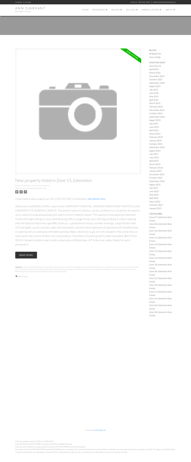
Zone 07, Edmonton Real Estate (33, 267)
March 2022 (154, 201)
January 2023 (155, 171)
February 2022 (156, 205)
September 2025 (157, 83)
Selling (130, 9)
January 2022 (155, 208)
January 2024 (155, 140)
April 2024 (154, 130)
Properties (98, 9)
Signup (18, 2)
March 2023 (154, 164)
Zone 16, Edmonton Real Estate (24, 269)
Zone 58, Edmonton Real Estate (57, 271)
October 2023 (155, 144)
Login (28, 2)
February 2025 (156, 106)
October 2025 (155, 79)
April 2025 (154, 100)
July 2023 (153, 154)
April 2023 (154, 160)
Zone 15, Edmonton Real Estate (34, 188)
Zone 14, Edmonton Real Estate (110, 267)
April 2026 (154, 69)
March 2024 (154, 133)
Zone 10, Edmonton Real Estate (71, 267)
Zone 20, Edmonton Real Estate (63, 269)
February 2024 (156, 137)
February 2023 (156, 167)
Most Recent (155, 66)
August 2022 (154, 184)
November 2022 (156, 174)
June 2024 (154, 127)
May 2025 (154, 96)
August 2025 (154, 86)
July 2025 (153, 89)
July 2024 (153, 123)
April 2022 (154, 198)
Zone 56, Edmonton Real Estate (38, 271)
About (169, 9)
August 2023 (154, 150)
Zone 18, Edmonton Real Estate (43, 269)
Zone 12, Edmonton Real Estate (90, 267)
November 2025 (156, 76)
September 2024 (157, 116)
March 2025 (154, 103)
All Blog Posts (155, 53)
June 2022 (154, 191)
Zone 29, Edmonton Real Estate (101, 269)
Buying (115, 9)
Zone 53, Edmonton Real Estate (120, 269)
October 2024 (155, 113)
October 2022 (155, 177)
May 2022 (154, 194)
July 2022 (153, 188)
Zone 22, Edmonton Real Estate (82, 269)
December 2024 (156, 110)
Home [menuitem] (85, 9)
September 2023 (157, 147)
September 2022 (157, 181)
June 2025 (154, 93)
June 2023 (154, 157)
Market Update (150, 9)
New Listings (155, 57)
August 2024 (154, 120)
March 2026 (154, 72)
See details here (97, 198)
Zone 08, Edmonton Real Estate (52, 267)
